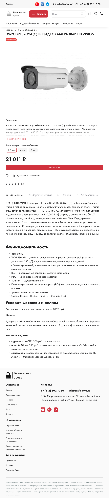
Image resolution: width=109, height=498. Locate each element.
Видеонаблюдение (29, 23)
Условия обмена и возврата (14, 432)
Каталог (9, 4)
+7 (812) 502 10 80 (88, 4)
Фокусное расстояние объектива (22, 145)
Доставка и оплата (14, 395)
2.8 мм (11, 150)
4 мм (22, 150)
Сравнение (11, 460)
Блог (8, 409)
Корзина (9, 465)
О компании (11, 404)
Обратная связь (13, 425)
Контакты (9, 414)
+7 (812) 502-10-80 (52, 391)
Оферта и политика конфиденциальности (15, 448)
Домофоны (11, 23)
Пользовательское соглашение (14, 440)
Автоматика (67, 23)
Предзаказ (54, 167)
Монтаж (9, 399)
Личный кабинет (13, 470)
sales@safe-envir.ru (64, 4)
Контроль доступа (50, 23)
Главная (9, 29)
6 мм (33, 150)
